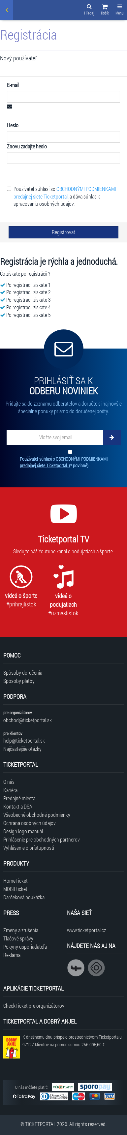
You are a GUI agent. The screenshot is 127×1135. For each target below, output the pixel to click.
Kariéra (10, 789)
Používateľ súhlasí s (64, 462)
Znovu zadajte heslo (27, 146)
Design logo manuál (23, 831)
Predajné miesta (19, 798)
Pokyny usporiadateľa (25, 946)
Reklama (11, 954)
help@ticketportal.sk (24, 740)
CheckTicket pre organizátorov (33, 1005)
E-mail (13, 84)
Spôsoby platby (19, 680)
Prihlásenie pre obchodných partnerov (41, 839)
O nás (9, 781)
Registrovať (63, 232)
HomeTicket (15, 880)
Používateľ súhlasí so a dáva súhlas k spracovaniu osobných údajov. (61, 196)
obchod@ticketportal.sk (27, 720)
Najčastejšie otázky (22, 748)
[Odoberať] (112, 437)
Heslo (12, 125)
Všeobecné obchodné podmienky (36, 814)
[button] (105, 10)
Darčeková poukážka (24, 897)
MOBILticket (15, 888)
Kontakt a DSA (17, 806)
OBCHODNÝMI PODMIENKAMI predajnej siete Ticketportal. (65, 192)
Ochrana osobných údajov (29, 822)
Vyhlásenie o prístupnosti (28, 847)
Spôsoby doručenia (22, 672)
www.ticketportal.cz (86, 930)
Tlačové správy (18, 938)
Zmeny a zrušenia (20, 930)
